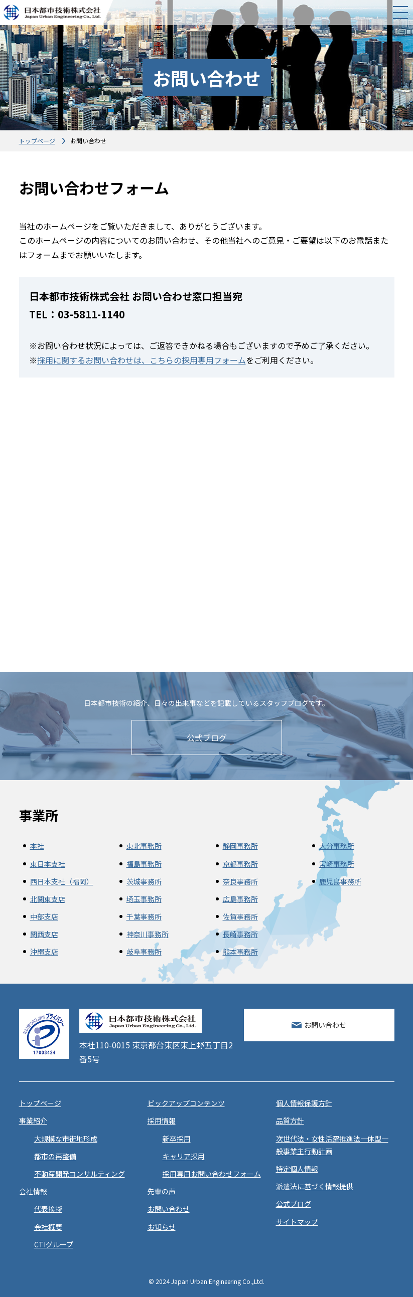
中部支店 (44, 916)
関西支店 (44, 934)
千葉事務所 (144, 916)
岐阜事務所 (144, 952)
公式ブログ (207, 737)
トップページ (37, 140)
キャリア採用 (184, 1156)
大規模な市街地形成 (65, 1139)
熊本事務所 (240, 952)
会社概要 (48, 1227)
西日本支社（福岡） (61, 881)
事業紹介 (33, 1121)
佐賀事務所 (240, 916)
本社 (37, 846)
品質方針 (290, 1121)
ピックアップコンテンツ (186, 1103)
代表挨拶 (48, 1209)
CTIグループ (53, 1244)
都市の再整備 (55, 1156)
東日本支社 (47, 864)
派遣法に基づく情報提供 (314, 1186)
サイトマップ (297, 1222)
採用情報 (162, 1121)
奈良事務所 (240, 881)
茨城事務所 (144, 881)
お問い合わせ (325, 1025)
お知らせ (162, 1227)
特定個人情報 (297, 1169)
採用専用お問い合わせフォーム (212, 1174)
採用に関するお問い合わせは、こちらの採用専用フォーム (141, 360)
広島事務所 (240, 899)
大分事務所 (336, 846)
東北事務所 (144, 846)
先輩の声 (162, 1191)
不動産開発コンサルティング (79, 1174)
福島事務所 (144, 864)
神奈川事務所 (147, 934)
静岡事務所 (240, 846)
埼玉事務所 (144, 899)
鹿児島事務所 (340, 881)
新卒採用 (177, 1139)
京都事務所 (240, 864)
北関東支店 (47, 899)
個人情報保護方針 (304, 1103)
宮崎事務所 (336, 864)
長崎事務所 (240, 934)
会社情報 (33, 1191)
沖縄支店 (44, 952)
